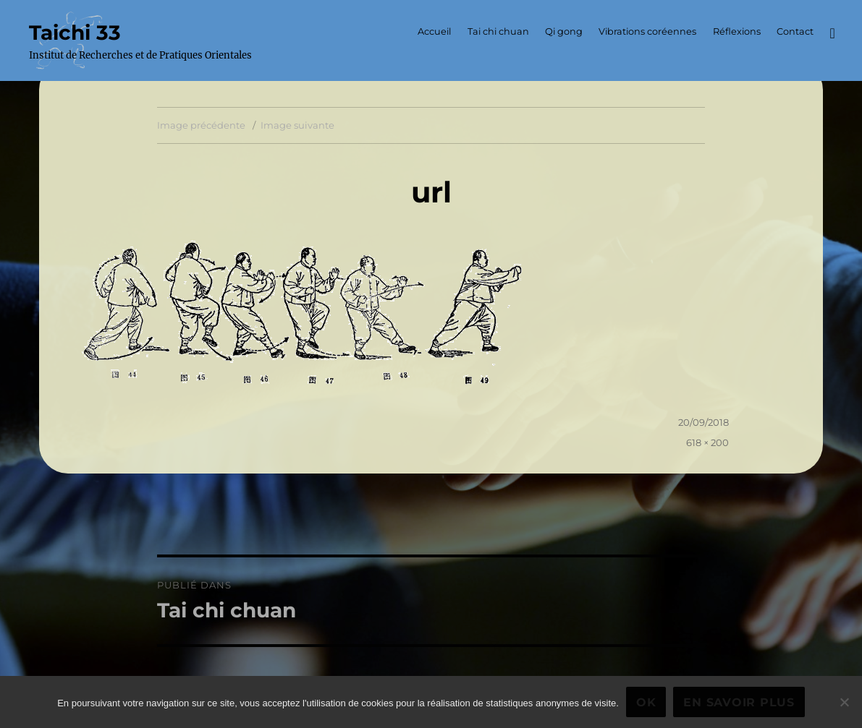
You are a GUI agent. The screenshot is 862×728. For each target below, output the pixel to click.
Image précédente (201, 125)
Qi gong (564, 31)
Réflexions (737, 31)
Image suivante (297, 125)
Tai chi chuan (498, 31)
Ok (646, 702)
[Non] (844, 702)
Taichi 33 (75, 32)
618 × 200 (707, 442)
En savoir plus (739, 702)
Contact (795, 31)
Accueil (434, 31)
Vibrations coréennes (647, 31)
